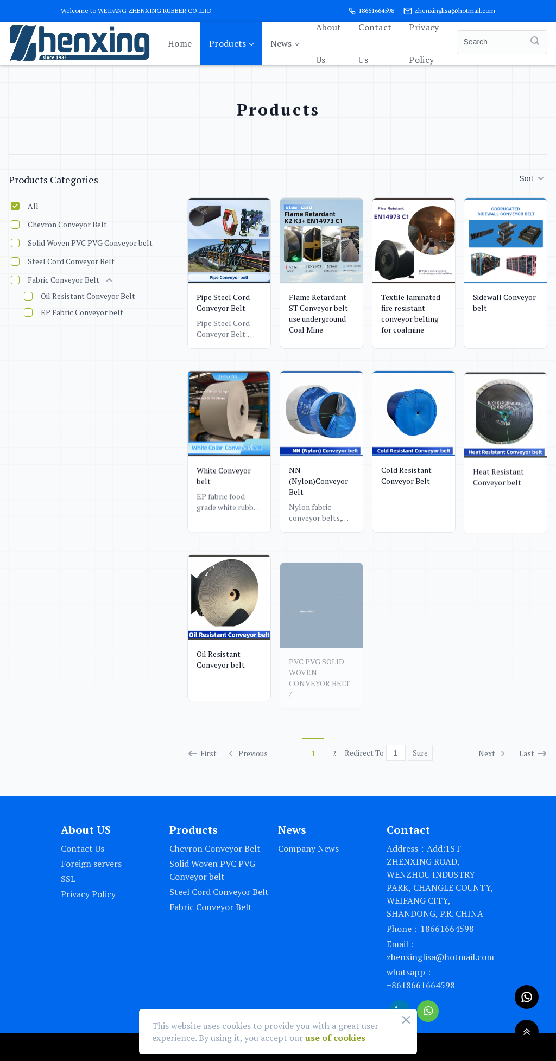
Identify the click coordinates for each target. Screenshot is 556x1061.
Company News (308, 848)
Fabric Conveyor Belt (63, 279)
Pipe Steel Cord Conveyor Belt (223, 302)
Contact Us (374, 43)
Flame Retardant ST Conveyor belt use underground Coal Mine (318, 313)
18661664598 (371, 11)
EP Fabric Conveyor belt (82, 312)
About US (86, 829)
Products (230, 43)
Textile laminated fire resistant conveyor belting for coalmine (410, 313)
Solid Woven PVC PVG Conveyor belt (90, 243)
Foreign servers (91, 864)
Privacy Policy (424, 43)
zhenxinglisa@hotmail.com (449, 11)
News (284, 43)
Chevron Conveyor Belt (67, 224)
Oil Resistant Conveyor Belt (88, 296)
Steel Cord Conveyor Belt (71, 261)
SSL (68, 879)
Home (180, 43)
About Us (329, 43)
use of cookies (335, 1038)
